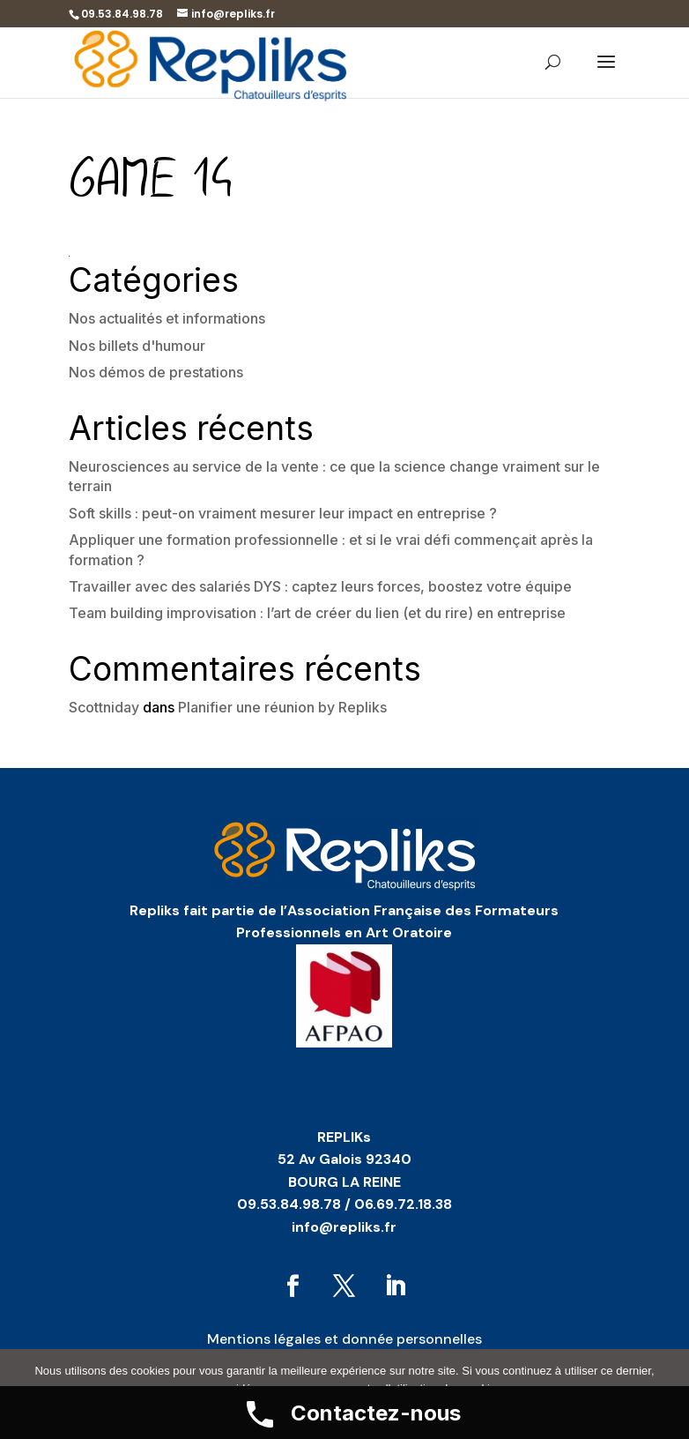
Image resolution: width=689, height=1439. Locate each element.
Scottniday (104, 707)
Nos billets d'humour (137, 345)
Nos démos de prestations (156, 372)
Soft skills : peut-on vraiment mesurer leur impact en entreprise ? (283, 513)
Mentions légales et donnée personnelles (344, 1339)
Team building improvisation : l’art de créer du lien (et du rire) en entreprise (317, 613)
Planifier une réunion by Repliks (282, 707)
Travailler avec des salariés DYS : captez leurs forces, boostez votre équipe (320, 586)
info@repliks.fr (344, 1227)
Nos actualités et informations (167, 318)
